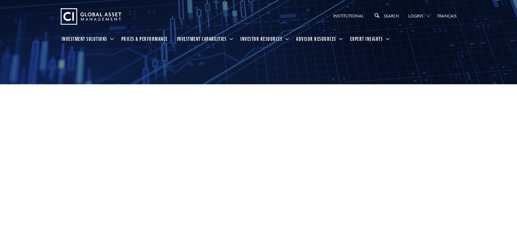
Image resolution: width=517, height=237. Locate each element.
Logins (415, 15)
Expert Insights (366, 38)
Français (447, 15)
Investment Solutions (84, 38)
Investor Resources (261, 38)
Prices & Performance (144, 38)
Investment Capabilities (202, 38)
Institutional (348, 15)
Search (386, 15)
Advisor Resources (316, 38)
